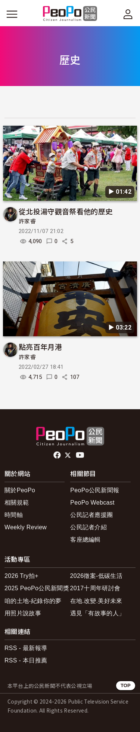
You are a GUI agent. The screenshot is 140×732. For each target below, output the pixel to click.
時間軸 (13, 515)
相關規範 (16, 502)
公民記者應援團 (91, 515)
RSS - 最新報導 (25, 648)
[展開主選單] (11, 14)
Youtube (80, 455)
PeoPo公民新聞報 (94, 490)
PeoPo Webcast (92, 502)
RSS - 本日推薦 (25, 660)
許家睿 (27, 221)
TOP (126, 685)
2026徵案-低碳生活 (96, 576)
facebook (57, 455)
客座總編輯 (85, 539)
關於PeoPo (19, 490)
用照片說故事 (22, 613)
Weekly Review (25, 527)
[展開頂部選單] (128, 14)
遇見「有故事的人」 (97, 613)
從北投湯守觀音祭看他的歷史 (65, 211)
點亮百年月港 (40, 347)
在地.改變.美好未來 (96, 601)
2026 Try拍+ (21, 576)
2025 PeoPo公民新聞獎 (36, 588)
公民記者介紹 (88, 527)
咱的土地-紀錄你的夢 (33, 601)
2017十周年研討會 (95, 588)
